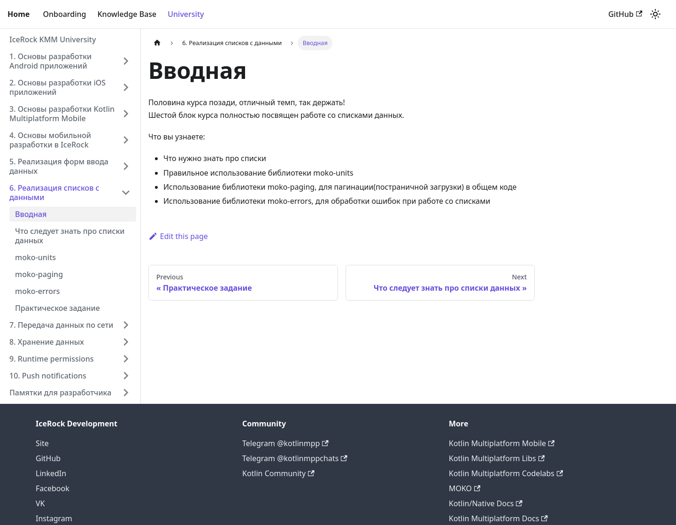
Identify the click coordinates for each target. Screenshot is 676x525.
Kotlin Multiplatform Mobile (501, 443)
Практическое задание (57, 308)
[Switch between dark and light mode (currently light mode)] (655, 14)
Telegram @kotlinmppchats (294, 458)
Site (42, 443)
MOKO (464, 488)
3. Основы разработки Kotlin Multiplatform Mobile (62, 114)
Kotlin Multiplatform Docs (498, 518)
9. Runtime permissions (51, 359)
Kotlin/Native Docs (485, 503)
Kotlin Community (278, 473)
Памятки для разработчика (60, 392)
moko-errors (37, 291)
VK (40, 503)
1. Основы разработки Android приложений (50, 61)
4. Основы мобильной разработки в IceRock (50, 140)
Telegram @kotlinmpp (285, 443)
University (186, 14)
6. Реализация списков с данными (54, 192)
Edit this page (178, 236)
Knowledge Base (126, 14)
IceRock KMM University (52, 39)
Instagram (54, 518)
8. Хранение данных (46, 342)
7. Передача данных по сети (61, 325)
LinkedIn (51, 473)
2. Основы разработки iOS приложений (57, 87)
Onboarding (64, 14)
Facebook (52, 488)
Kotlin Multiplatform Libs (497, 458)
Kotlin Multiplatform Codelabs (506, 473)
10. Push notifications (47, 376)
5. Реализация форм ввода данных (58, 166)
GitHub (625, 14)
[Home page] (157, 43)
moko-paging (39, 274)
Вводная (30, 214)
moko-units (35, 257)
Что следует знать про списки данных (70, 236)
